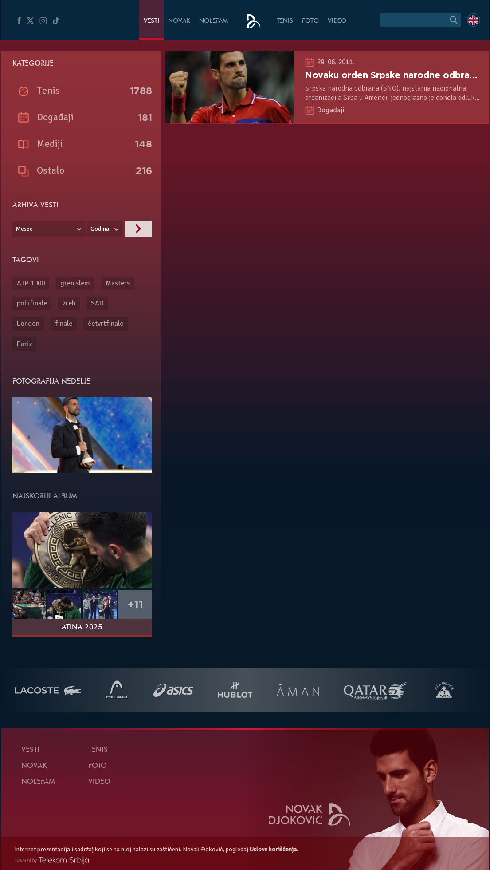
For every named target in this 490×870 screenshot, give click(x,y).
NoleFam (213, 21)
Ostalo (50, 170)
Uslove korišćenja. (274, 849)
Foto (310, 21)
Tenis (285, 21)
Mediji (50, 144)
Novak (179, 21)
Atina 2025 (82, 627)
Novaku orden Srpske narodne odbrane (393, 75)
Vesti (151, 21)
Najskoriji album (44, 496)
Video (337, 21)
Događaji (330, 110)
